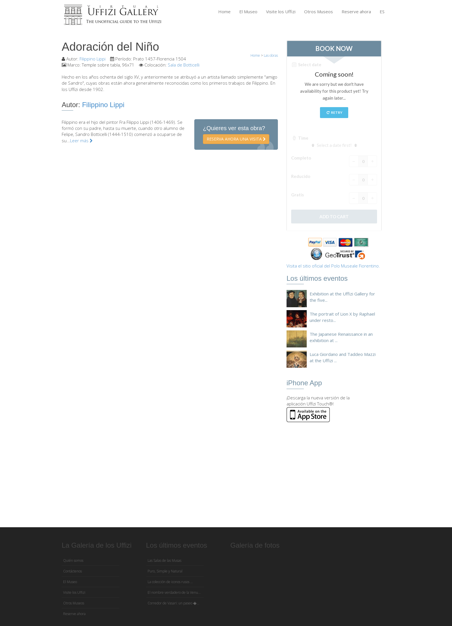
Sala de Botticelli (183, 65)
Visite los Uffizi (280, 11)
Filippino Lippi (93, 59)
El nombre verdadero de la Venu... (174, 592)
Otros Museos (318, 11)
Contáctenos (72, 571)
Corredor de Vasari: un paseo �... (173, 603)
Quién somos (73, 560)
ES (382, 11)
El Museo (248, 11)
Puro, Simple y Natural (165, 571)
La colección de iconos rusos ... (170, 581)
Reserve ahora (356, 11)
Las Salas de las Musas (164, 560)
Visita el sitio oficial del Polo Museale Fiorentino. (333, 266)
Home (224, 11)
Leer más (81, 140)
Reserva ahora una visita (236, 139)
